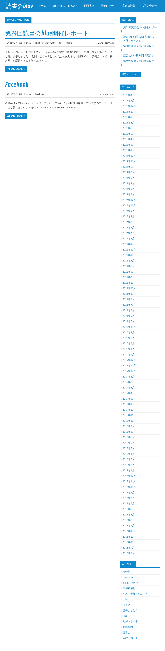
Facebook (39, 42)
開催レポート (108, 5)
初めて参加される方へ (65, 5)
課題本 (48, 42)
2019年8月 (129, 376)
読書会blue (19, 6)
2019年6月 (129, 387)
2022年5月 (129, 271)
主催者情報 (128, 5)
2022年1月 (129, 282)
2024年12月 (129, 155)
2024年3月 (129, 189)
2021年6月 (129, 310)
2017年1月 (129, 525)
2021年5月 (129, 316)
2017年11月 (129, 481)
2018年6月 (129, 443)
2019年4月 (129, 393)
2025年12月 (129, 106)
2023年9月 (129, 211)
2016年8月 (129, 553)
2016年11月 (129, 536)
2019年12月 (129, 360)
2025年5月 (129, 133)
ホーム (42, 5)
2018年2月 (129, 465)
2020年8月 (129, 338)
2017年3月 (129, 514)
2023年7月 (129, 222)
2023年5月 (129, 227)
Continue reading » (16, 69)
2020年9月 (129, 332)
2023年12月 (129, 200)
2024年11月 (129, 161)
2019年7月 (129, 382)
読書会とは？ (130, 610)
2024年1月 (129, 194)
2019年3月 (129, 398)
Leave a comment (106, 42)
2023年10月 (129, 205)
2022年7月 (129, 266)
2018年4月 (129, 453)
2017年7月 (129, 498)
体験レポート (130, 638)
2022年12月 (129, 244)
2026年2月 (129, 100)
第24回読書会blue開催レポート (47, 33)
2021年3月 (129, 321)
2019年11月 (129, 365)
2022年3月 (129, 277)
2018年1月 (129, 470)
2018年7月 (129, 437)
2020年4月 (129, 349)
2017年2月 (129, 520)
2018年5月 (129, 448)
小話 (125, 599)
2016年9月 (129, 547)
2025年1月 (129, 150)
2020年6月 (129, 343)
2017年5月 (129, 509)
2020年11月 (129, 326)
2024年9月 (129, 166)
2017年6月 (129, 503)
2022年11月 (129, 249)
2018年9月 (129, 426)
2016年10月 (129, 542)
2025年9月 (129, 117)
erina (28, 42)
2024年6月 (129, 172)
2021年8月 (129, 299)
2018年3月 (129, 459)
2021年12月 (129, 288)
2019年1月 (129, 409)
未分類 (126, 571)
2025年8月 (129, 122)
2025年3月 (129, 144)
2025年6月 (129, 128)
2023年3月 (129, 233)
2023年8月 (129, 216)
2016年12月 (129, 531)
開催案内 (89, 5)
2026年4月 (129, 95)
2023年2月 (129, 238)
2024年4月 (129, 183)
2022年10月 (129, 255)
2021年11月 (129, 293)
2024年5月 (129, 178)
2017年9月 (129, 492)
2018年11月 (129, 415)
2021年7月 (129, 304)
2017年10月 (129, 487)
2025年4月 (129, 139)
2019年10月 (129, 371)
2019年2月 (129, 404)
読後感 (126, 605)
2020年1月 (129, 354)
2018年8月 (129, 431)
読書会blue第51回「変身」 (138, 55)
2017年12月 (129, 476)
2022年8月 (129, 260)
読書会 (69, 42)
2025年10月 (129, 111)
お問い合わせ (149, 5)
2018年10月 (129, 420)
